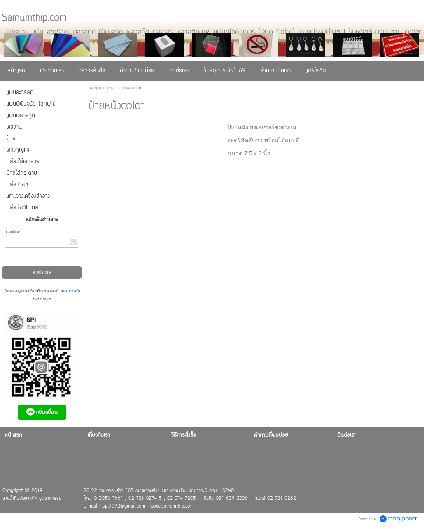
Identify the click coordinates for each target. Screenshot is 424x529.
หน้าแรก (95, 88)
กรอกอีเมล (12, 232)
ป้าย (110, 88)
